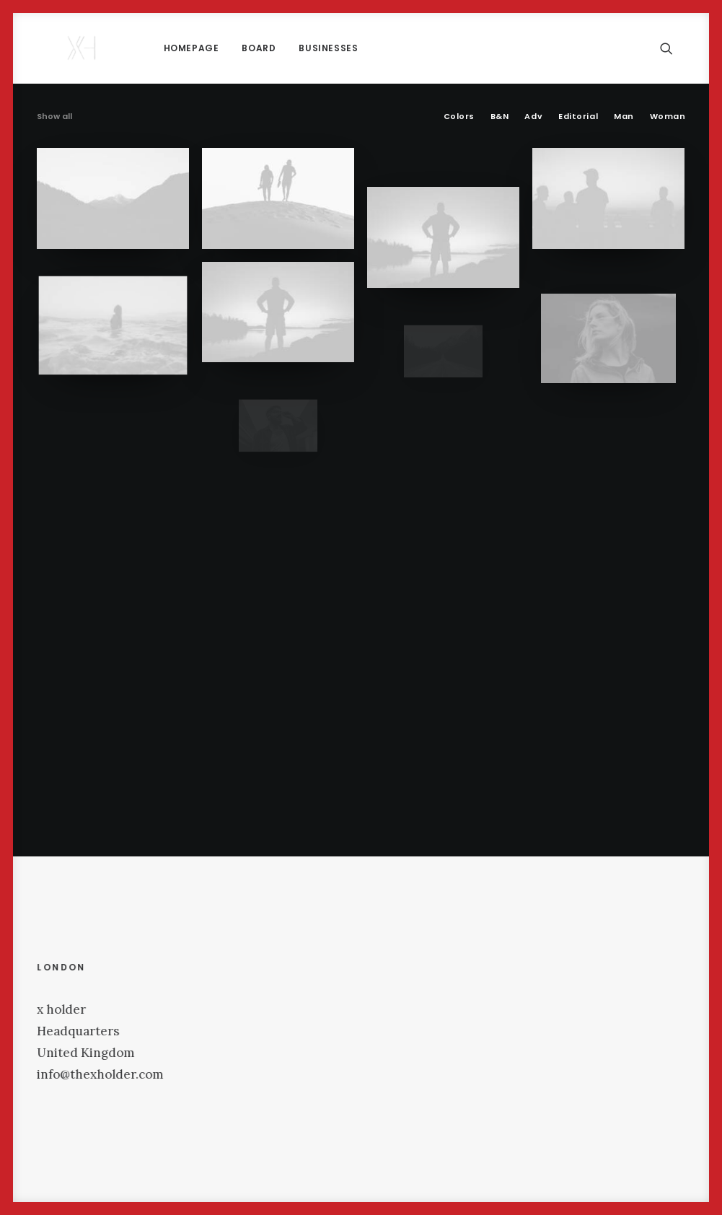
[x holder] (58, 47)
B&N (499, 116)
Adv (533, 116)
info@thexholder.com (137, 1074)
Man (624, 116)
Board (209, 48)
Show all (54, 116)
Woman (668, 116)
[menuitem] (142, 48)
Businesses (279, 48)
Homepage (142, 48)
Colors (459, 116)
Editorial (578, 116)
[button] (673, 48)
